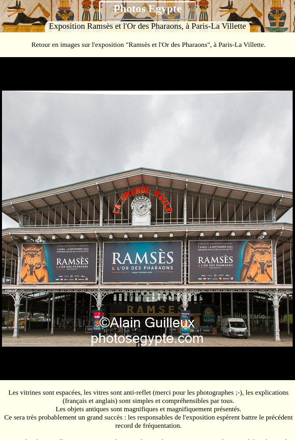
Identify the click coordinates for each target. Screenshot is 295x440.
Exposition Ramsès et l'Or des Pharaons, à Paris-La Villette (147, 26)
